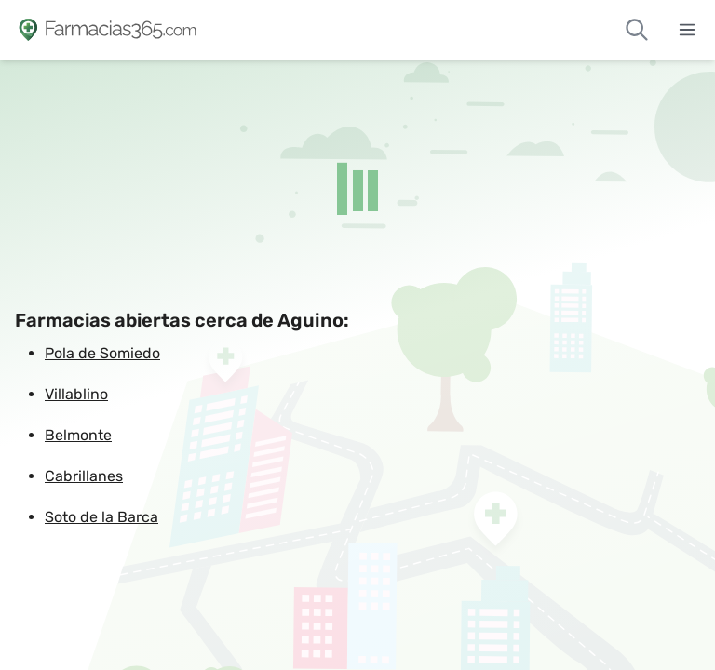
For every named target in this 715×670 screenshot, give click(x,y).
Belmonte (78, 435)
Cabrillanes (84, 476)
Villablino (76, 394)
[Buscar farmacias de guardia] (637, 30)
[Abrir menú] (687, 29)
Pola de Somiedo (102, 353)
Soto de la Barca (101, 517)
